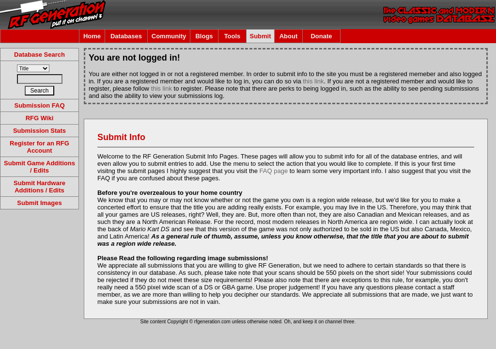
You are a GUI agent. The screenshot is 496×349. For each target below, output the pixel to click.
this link (313, 81)
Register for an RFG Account (39, 147)
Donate (321, 36)
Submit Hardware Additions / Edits (39, 186)
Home (92, 36)
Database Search (39, 54)
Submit (260, 36)
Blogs (204, 36)
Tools (232, 36)
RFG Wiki (40, 118)
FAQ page (274, 170)
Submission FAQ (39, 105)
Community (169, 36)
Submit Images (39, 202)
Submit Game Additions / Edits (39, 166)
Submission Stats (39, 130)
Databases (126, 36)
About (288, 36)
